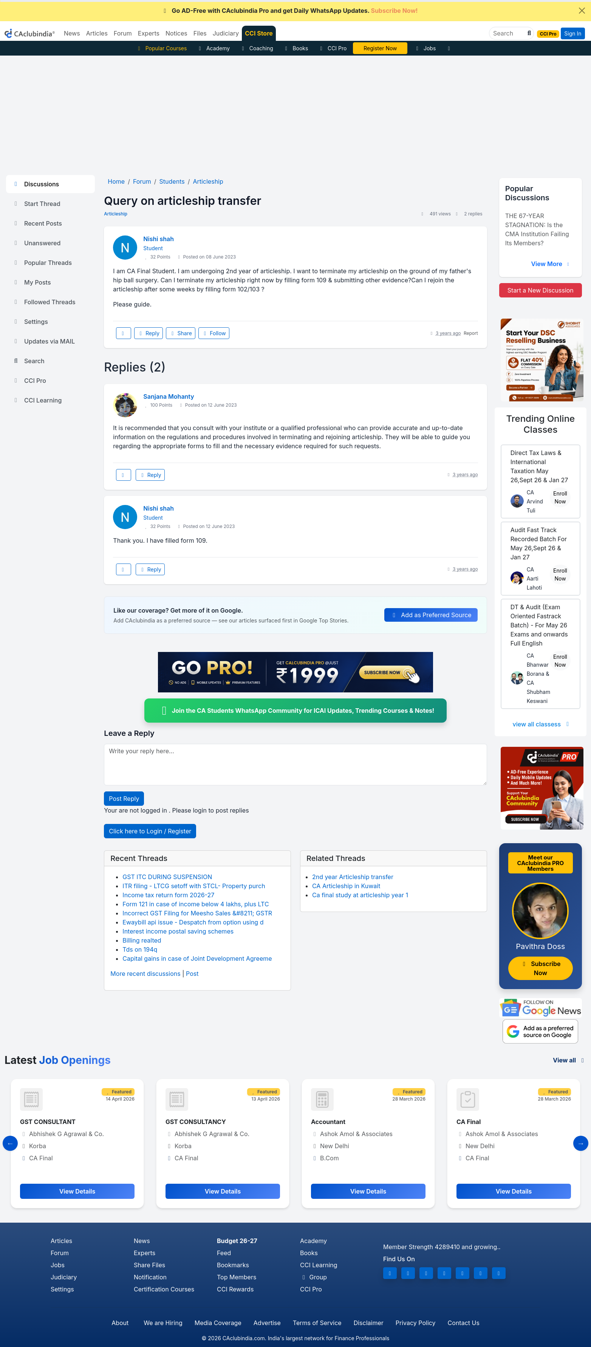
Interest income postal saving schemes (178, 931)
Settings (30, 321)
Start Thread (36, 203)
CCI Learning (37, 400)
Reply (148, 333)
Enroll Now (560, 497)
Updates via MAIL (43, 341)
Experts (144, 1253)
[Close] (582, 10)
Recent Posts (37, 223)
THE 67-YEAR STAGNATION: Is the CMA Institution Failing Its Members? (537, 229)
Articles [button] (97, 33)
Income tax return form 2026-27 (168, 895)
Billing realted (141, 940)
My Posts (31, 282)
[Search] (508, 33)
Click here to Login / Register (150, 831)
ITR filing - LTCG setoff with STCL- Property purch (193, 886)
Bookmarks (233, 1265)
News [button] (72, 33)
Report (471, 333)
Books (295, 48)
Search (28, 361)
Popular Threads (42, 262)
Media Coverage (218, 1323)
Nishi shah (158, 239)
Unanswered (36, 243)
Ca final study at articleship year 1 (360, 895)
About (119, 1323)
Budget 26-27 (237, 1241)
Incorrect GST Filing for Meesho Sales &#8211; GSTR (197, 913)
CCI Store (259, 33)
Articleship (115, 214)
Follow (214, 333)
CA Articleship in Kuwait (346, 886)
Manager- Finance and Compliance (71, 1122)
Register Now (380, 48)
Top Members (236, 1277)
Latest (58, 1060)
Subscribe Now (540, 968)
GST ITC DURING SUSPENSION (167, 877)
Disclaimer (369, 1323)
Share (180, 333)
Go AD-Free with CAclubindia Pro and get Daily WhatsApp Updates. (289, 10)
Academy (213, 48)
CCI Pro (332, 48)
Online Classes (540, 424)
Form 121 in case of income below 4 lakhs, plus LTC (195, 904)
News (142, 1241)
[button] (528, 33)
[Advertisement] (295, 112)
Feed (224, 1253)
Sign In (572, 33)
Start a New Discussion (540, 290)
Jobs (425, 48)
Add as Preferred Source (431, 615)
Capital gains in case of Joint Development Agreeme (197, 958)
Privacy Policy (416, 1323)
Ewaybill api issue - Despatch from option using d (192, 922)
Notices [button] (176, 33)
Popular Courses (161, 48)
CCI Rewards (235, 1289)
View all (569, 1060)
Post (192, 973)
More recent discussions (145, 973)
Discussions (35, 184)
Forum (60, 1253)
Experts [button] (148, 33)
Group (313, 1277)
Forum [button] (123, 33)
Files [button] (200, 33)
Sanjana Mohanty (168, 396)
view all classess (542, 724)
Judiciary (64, 1277)
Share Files (149, 1265)
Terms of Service (317, 1323)
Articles (61, 1241)
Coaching (256, 48)
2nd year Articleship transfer (352, 877)
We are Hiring (163, 1323)
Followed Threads (44, 302)
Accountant (473, 1122)
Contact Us (464, 1323)
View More (551, 264)
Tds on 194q (139, 949)
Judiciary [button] (226, 33)
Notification (150, 1277)
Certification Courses (164, 1289)
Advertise (267, 1323)
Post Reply (124, 798)
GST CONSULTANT (193, 1122)
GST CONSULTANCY (341, 1122)
